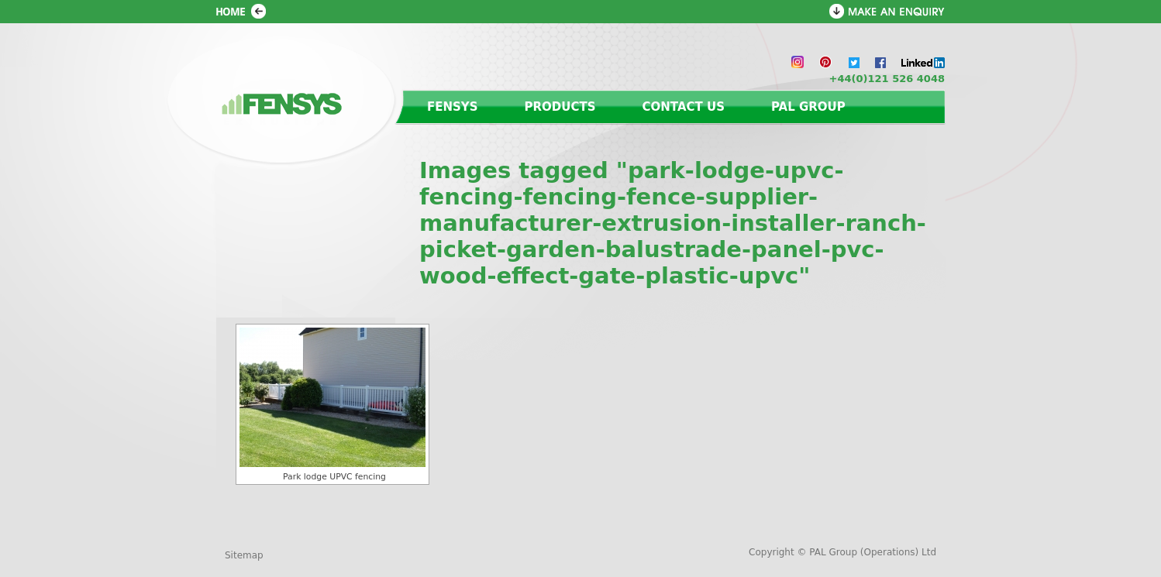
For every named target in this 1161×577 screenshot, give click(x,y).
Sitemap (244, 555)
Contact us (684, 107)
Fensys (452, 107)
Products (560, 107)
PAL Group (808, 107)
